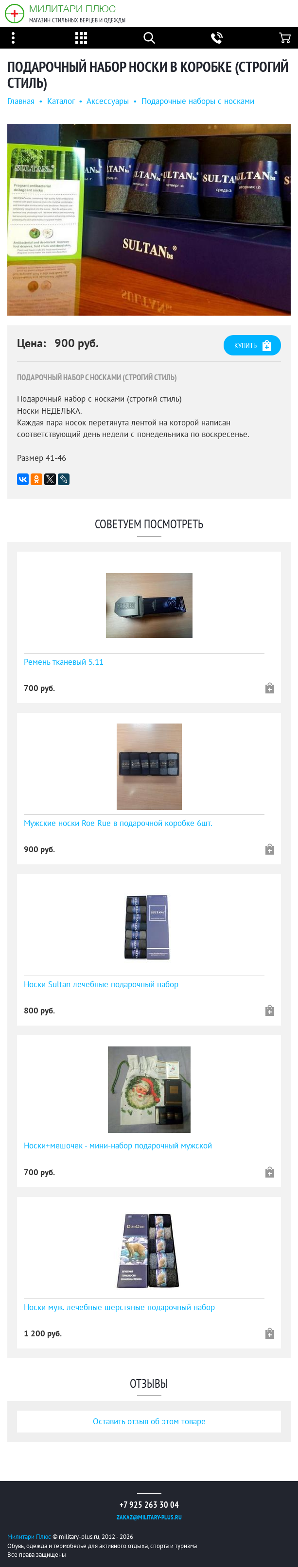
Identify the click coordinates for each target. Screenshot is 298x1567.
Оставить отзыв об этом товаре (149, 1421)
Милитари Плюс (72, 8)
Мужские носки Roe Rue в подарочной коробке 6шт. (118, 823)
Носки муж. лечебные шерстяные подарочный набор (119, 1307)
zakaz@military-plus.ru (149, 1517)
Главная (21, 101)
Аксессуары (108, 101)
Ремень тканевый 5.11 (64, 662)
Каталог (60, 101)
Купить (252, 345)
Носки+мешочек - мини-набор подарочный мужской (118, 1145)
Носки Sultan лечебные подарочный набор (101, 984)
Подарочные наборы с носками (197, 101)
